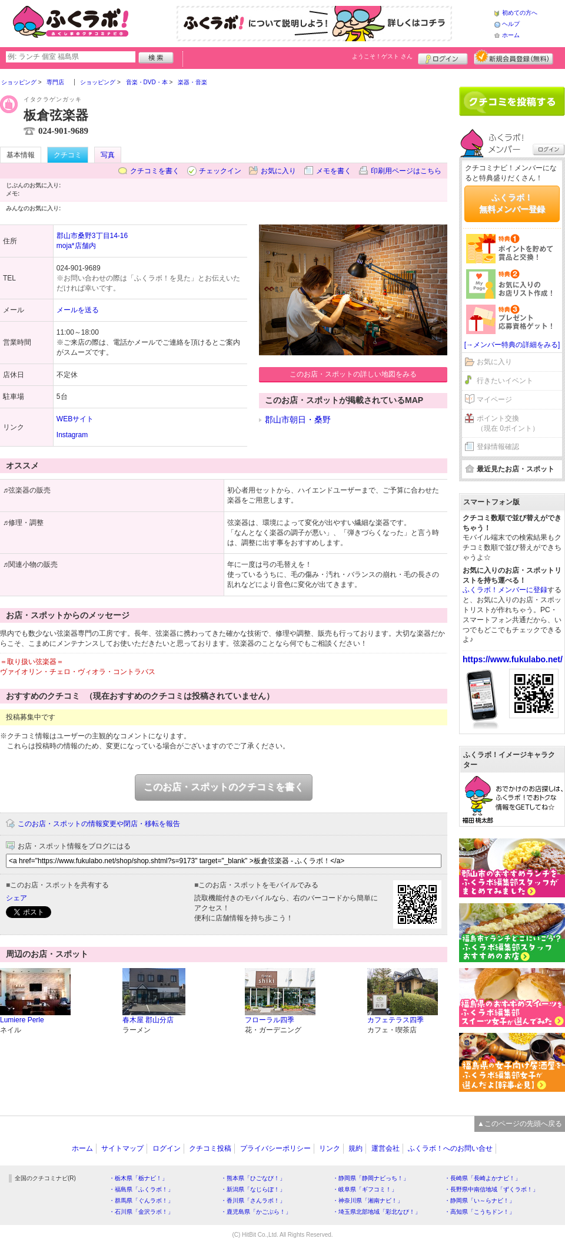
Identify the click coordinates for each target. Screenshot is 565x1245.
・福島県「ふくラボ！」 (141, 1189)
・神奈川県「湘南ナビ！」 (368, 1200)
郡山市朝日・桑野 (298, 419)
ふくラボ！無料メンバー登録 (512, 203)
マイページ (494, 399)
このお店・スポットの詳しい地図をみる (353, 374)
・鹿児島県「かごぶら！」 (256, 1211)
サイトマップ (122, 1148)
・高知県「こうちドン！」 (479, 1211)
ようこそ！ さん (382, 56)
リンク (329, 1148)
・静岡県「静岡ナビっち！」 (371, 1178)
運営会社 (385, 1148)
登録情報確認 (498, 446)
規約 (355, 1148)
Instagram (72, 435)
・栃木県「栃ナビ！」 (138, 1178)
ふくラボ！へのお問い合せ (450, 1148)
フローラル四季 (269, 1020)
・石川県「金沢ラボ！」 (141, 1211)
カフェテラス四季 (395, 1020)
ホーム (511, 35)
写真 (108, 155)
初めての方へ (519, 12)
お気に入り (278, 171)
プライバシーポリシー (275, 1148)
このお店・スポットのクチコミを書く (224, 787)
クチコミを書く (155, 171)
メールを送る (77, 310)
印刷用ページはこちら (406, 171)
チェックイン (220, 171)
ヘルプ (511, 24)
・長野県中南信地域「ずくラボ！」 (491, 1189)
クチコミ (68, 155)
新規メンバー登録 (513, 57)
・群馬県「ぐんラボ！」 (141, 1200)
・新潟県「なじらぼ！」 (253, 1189)
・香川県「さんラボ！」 (253, 1200)
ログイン (443, 57)
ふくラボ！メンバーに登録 (505, 590)
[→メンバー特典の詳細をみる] (512, 345)
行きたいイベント (505, 381)
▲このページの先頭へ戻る (519, 1123)
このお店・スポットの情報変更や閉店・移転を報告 (99, 824)
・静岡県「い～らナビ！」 (479, 1200)
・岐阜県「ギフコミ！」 (365, 1189)
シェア (16, 898)
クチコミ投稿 (210, 1148)
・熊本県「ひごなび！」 (253, 1178)
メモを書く (333, 171)
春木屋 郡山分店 (148, 1020)
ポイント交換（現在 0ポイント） (508, 423)
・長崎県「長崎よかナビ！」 (482, 1178)
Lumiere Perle (22, 1020)
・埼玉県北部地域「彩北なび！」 (377, 1211)
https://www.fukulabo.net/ (513, 659)
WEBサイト (75, 419)
